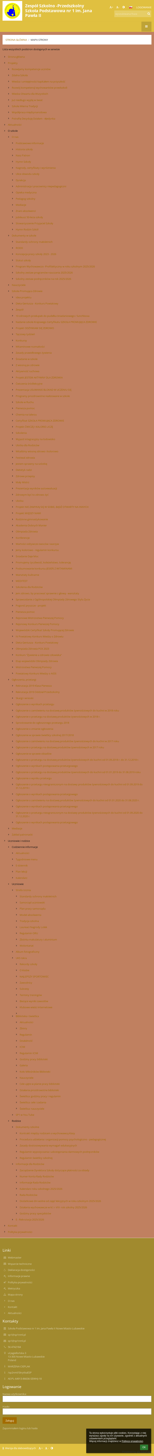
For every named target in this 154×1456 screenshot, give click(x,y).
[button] (131, 7)
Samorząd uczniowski (32, 902)
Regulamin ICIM (29, 1053)
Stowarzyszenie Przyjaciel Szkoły (34, 223)
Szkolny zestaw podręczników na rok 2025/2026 (43, 279)
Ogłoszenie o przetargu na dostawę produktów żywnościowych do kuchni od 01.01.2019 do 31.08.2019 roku (78, 772)
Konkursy (21, 340)
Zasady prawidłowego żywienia (34, 352)
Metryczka (14, 1288)
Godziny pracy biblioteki (34, 1059)
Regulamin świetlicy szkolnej (36, 1158)
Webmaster (14, 1257)
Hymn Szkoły (23, 161)
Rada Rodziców (28, 1195)
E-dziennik (22, 865)
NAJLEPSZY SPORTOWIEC (34, 976)
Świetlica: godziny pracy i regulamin (40, 1096)
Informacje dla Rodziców (30, 1164)
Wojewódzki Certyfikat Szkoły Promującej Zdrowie (45, 630)
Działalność (26, 1040)
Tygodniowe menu (27, 859)
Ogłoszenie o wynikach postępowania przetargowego (47, 766)
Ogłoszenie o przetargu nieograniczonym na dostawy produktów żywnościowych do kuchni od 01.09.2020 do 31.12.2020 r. (79, 814)
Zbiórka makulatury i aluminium (38, 939)
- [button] (117, 7)
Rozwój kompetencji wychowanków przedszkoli (39, 87)
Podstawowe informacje (30, 143)
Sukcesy (24, 988)
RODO (19, 248)
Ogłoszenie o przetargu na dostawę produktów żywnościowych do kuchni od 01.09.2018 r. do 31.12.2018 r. (77, 759)
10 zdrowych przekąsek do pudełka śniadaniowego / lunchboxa (52, 316)
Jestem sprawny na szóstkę (31, 464)
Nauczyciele (19, 285)
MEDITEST (22, 581)
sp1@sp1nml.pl (17, 1334)
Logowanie (143, 7)
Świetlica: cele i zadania (33, 1102)
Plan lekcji (21, 871)
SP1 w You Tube (25, 1115)
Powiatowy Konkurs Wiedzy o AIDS (36, 673)
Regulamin (26, 1034)
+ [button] (111, 7)
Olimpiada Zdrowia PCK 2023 (32, 648)
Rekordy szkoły (28, 964)
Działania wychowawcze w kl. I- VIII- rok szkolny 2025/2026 (53, 1207)
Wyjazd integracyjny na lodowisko (35, 439)
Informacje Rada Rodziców (35, 1182)
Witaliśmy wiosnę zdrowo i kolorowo (37, 451)
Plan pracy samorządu (33, 908)
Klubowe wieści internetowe (36, 1007)
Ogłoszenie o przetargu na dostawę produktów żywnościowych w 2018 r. (58, 716)
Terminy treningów (31, 995)
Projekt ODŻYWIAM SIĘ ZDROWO (35, 328)
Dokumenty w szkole (24, 235)
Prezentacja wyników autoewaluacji (36, 488)
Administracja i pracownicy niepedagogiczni (41, 186)
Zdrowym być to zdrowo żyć (32, 494)
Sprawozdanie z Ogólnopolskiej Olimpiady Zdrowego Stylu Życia (53, 599)
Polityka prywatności (20, 1232)
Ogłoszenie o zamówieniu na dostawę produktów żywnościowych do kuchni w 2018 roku (67, 710)
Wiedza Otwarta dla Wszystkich (30, 94)
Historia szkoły (24, 149)
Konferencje (23, 538)
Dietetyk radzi (24, 470)
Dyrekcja (21, 180)
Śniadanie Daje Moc (27, 556)
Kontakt (12, 1225)
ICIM (22, 1047)
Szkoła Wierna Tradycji (25, 106)
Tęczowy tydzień (25, 334)
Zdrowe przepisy (25, 476)
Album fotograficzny (27, 951)
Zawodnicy (26, 982)
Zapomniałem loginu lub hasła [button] (20, 1428)
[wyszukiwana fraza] (132, 13)
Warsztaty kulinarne (27, 575)
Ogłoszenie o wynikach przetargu (35, 704)
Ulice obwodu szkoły (27, 174)
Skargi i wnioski (24, 698)
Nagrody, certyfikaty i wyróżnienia (36, 168)
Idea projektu (23, 297)
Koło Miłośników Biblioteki (35, 1071)
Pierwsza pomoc (25, 408)
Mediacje (21, 205)
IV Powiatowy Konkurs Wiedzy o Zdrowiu (39, 636)
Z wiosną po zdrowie (27, 365)
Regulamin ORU (29, 933)
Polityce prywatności (132, 1441)
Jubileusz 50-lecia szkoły (29, 217)
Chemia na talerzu (26, 414)
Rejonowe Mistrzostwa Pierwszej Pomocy (40, 618)
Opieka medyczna (26, 192)
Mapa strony (39, 40)
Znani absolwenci (26, 211)
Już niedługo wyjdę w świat (27, 100)
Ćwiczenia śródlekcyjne (29, 383)
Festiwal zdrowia (25, 457)
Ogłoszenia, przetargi (24, 679)
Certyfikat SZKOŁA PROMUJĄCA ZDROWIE (40, 420)
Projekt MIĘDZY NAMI (28, 513)
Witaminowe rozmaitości (30, 346)
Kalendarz (21, 878)
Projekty (13, 63)
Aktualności (14, 124)
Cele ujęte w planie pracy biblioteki (40, 1084)
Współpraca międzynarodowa (29, 112)
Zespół (19, 309)
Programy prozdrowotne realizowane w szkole (43, 396)
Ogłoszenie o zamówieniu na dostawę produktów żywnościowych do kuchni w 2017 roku (67, 741)
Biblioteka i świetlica (27, 1016)
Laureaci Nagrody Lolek (33, 927)
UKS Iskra (21, 958)
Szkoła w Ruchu (25, 402)
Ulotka (19, 501)
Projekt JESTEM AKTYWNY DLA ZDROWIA (39, 377)
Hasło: (6, 1406)
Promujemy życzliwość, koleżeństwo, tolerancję (43, 562)
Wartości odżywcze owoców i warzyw (37, 544)
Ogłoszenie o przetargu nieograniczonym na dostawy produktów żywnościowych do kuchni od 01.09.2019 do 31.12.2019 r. (79, 786)
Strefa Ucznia (23, 890)
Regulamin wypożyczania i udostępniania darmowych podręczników (59, 1152)
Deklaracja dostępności (21, 1270)
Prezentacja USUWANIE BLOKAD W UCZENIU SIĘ (44, 389)
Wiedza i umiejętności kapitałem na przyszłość (38, 81)
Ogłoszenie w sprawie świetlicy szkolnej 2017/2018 (45, 735)
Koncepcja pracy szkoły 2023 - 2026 (36, 254)
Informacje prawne (19, 1276)
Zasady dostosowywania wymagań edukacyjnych (48, 1145)
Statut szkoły (23, 260)
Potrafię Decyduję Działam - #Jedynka (33, 118)
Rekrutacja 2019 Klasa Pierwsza (34, 685)
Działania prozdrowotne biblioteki (39, 1090)
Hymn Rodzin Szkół (27, 229)
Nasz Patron (23, 155)
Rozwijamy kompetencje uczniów (31, 69)
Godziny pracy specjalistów (35, 1213)
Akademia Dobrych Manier (31, 525)
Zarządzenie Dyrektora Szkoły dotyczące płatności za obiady (54, 1170)
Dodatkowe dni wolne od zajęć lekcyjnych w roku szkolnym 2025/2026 (60, 1201)
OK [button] (144, 1447)
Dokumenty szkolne (27, 1127)
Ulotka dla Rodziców (27, 445)
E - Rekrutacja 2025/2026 (30, 1219)
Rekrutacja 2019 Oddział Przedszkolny (38, 692)
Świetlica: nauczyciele (32, 1108)
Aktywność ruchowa (27, 371)
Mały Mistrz (22, 482)
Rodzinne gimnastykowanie (32, 519)
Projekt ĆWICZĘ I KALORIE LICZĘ (34, 426)
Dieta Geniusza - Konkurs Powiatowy (37, 303)
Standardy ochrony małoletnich (34, 242)
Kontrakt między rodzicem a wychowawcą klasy (47, 1133)
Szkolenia (21, 433)
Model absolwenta (30, 915)
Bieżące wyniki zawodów (34, 1001)
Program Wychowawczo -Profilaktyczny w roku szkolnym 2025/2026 (55, 266)
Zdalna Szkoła (20, 75)
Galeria (24, 1065)
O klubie (24, 970)
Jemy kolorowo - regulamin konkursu (37, 550)
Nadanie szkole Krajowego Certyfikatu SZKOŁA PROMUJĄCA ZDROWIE (56, 322)
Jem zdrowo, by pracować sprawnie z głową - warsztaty (47, 593)
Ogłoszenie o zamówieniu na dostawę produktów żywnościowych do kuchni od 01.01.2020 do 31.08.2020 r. (77, 800)
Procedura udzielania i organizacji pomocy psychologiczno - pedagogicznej (63, 1139)
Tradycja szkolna (29, 921)
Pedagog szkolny (25, 198)
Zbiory (23, 1028)
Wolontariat (27, 945)
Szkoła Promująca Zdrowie (27, 291)
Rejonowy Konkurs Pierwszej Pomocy (37, 624)
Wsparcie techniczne (20, 1264)
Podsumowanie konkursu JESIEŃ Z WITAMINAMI (44, 568)
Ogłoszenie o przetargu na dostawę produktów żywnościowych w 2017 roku (60, 747)
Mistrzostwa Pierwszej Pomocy (34, 667)
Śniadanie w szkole (27, 359)
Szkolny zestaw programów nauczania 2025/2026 (44, 272)
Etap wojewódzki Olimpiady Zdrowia (37, 661)
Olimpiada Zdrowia (27, 531)
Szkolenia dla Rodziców (29, 587)
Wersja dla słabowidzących (20, 1448)
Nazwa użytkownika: (15, 1394)
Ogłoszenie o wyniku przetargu (34, 778)
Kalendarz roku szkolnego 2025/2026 (41, 1189)
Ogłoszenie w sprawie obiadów (33, 753)
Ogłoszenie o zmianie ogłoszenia (34, 729)
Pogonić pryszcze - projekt (31, 605)
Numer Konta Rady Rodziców (37, 1176)
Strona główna (16, 40)
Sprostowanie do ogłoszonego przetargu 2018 (42, 722)
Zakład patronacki (22, 834)
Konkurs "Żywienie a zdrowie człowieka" (39, 655)
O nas (15, 137)
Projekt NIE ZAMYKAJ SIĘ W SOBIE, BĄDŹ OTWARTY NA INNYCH (52, 507)
